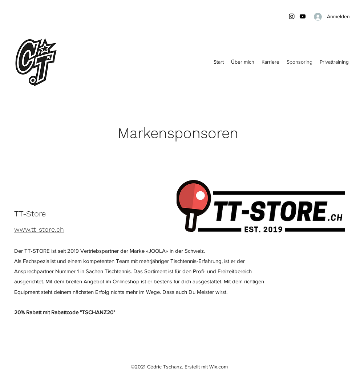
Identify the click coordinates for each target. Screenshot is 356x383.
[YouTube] (302, 16)
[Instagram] (291, 16)
